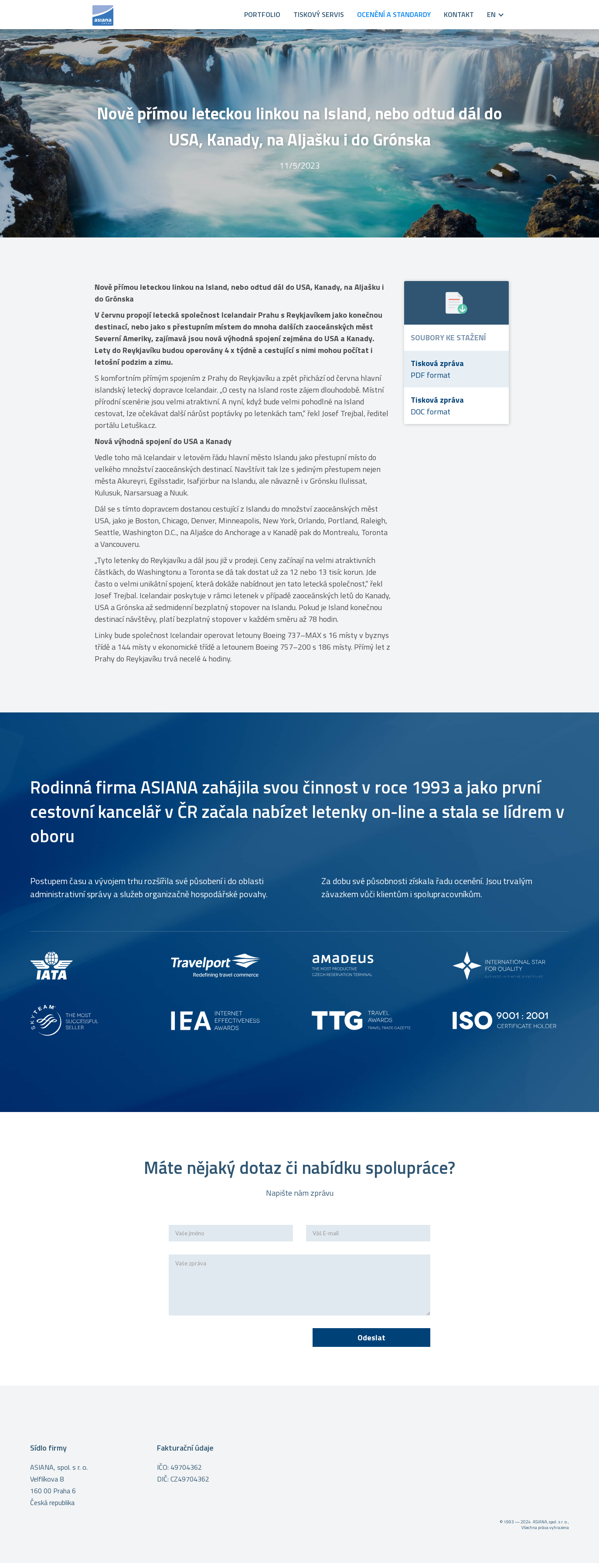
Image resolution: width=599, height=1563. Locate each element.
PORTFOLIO (262, 14)
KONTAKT (459, 14)
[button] (489, 14)
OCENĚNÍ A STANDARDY (394, 14)
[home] (163, 15)
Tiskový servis (318, 14)
